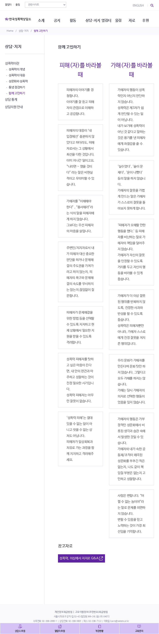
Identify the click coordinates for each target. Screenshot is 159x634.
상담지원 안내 (14, 107)
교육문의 (139, 631)
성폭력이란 (12, 63)
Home (10, 31)
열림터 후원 (60, 631)
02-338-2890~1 (49, 621)
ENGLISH (138, 5)
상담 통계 (11, 100)
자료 (135, 19)
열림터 (8, 4)
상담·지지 (24, 31)
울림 (18, 4)
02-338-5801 (75, 621)
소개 (43, 19)
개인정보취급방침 (63, 612)
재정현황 (99, 631)
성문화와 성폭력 (18, 81)
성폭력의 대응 (17, 75)
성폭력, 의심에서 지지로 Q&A (81, 558)
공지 (59, 19)
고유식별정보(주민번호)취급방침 (91, 612)
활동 (75, 19)
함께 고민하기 (41, 31)
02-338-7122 (94, 621)
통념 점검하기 (17, 87)
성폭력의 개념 (17, 69)
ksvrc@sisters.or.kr (119, 621)
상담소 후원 (20, 631)
